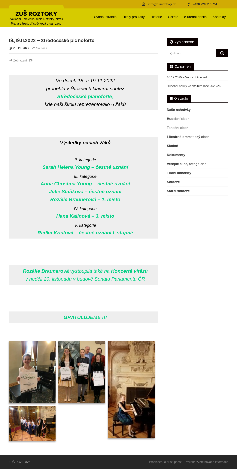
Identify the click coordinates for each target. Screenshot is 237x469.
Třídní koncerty (179, 173)
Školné (172, 146)
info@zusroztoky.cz (162, 4)
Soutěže (41, 48)
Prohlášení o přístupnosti (165, 462)
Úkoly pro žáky (134, 17)
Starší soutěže (178, 191)
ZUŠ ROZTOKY (36, 13)
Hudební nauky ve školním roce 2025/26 (193, 86)
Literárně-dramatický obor (188, 137)
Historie (156, 17)
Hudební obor (178, 119)
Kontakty (219, 17)
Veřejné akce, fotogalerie (186, 164)
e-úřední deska (195, 17)
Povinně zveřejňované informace (206, 462)
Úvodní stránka (105, 17)
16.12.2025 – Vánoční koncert (187, 77)
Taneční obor (177, 128)
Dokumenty (176, 155)
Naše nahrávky (179, 110)
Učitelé (173, 17)
